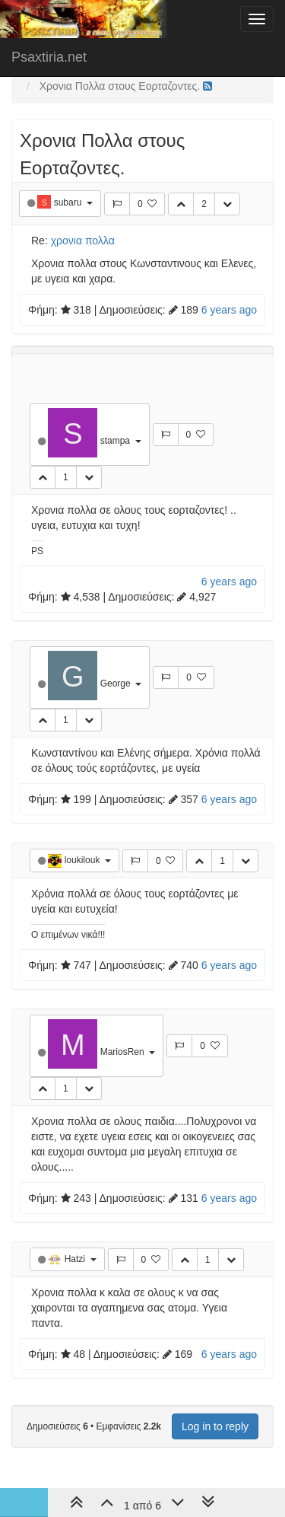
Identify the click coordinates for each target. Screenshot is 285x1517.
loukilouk (84, 860)
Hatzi (76, 1259)
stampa (116, 440)
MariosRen (123, 1052)
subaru (69, 202)
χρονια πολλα (83, 240)
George (116, 683)
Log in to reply (215, 1426)
